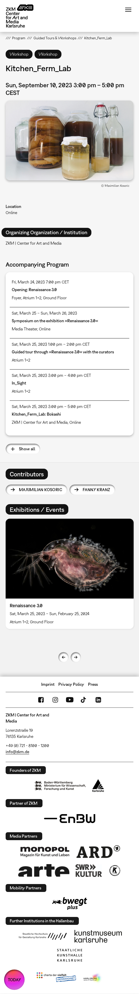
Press (93, 684)
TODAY (14, 979)
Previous (63, 657)
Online (11, 212)
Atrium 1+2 (21, 360)
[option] (70, 574)
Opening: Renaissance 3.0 (34, 289)
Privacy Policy (71, 684)
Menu (128, 9)
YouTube (70, 699)
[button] (70, 140)
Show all (27, 448)
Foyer (16, 297)
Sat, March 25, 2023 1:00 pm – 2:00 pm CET (51, 344)
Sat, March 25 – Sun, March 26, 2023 (44, 313)
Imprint (48, 684)
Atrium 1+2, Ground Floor (45, 297)
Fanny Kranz (96, 489)
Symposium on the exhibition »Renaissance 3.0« (55, 320)
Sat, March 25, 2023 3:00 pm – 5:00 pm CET (51, 406)
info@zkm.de (17, 751)
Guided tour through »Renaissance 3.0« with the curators (63, 352)
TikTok (84, 699)
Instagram (55, 699)
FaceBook (41, 699)
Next (76, 657)
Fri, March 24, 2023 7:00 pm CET (40, 282)
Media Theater (24, 329)
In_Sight (19, 383)
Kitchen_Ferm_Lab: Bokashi (36, 414)
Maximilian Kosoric (40, 489)
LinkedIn (98, 699)
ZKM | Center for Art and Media (40, 422)
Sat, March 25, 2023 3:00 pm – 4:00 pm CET (51, 375)
